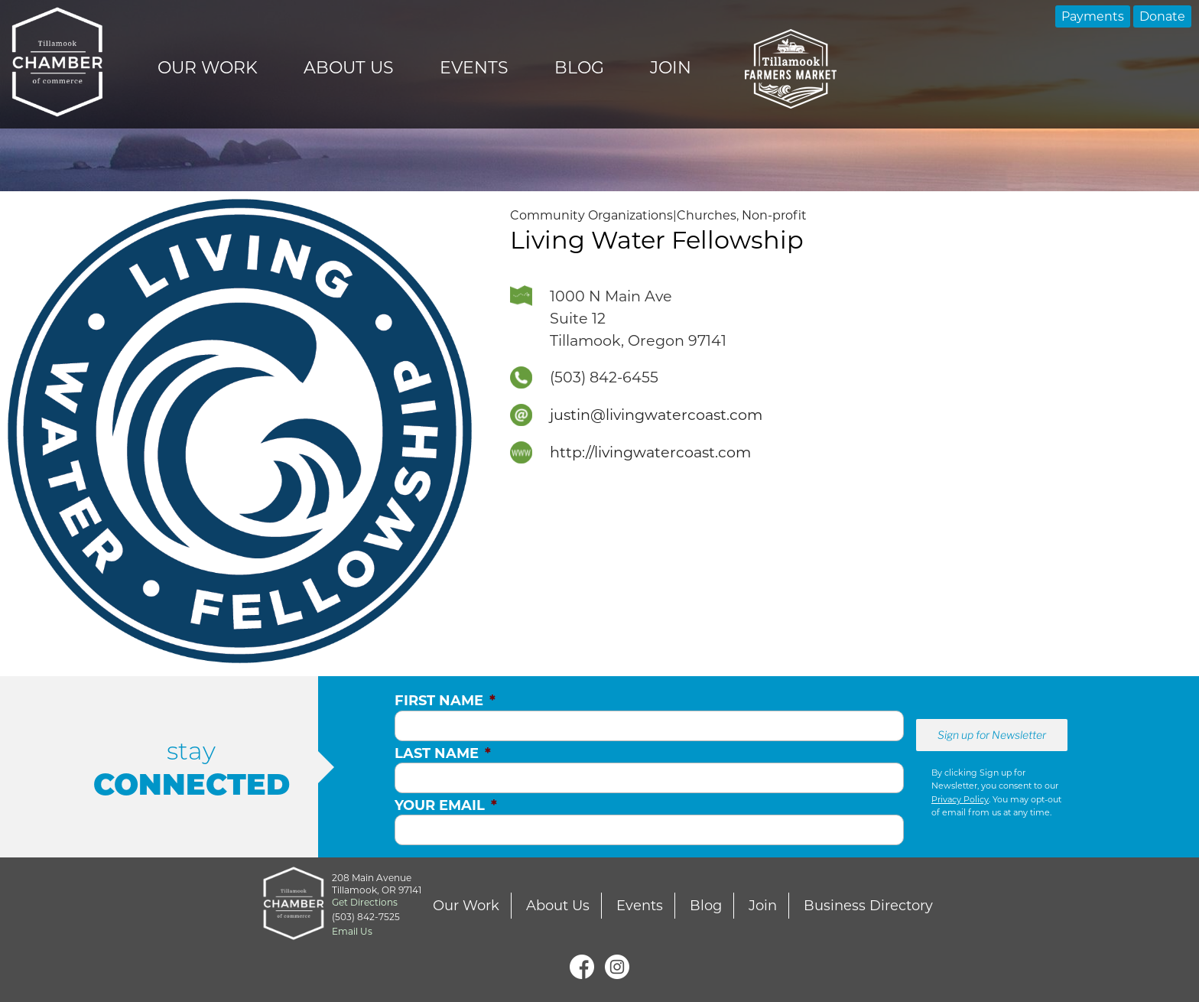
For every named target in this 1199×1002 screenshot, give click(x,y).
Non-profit (774, 215)
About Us (349, 67)
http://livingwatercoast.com (650, 452)
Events (474, 67)
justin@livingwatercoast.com (656, 414)
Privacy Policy (960, 799)
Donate (1162, 16)
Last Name (443, 753)
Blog (579, 67)
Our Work (208, 67)
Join (670, 67)
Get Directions (365, 902)
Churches (706, 215)
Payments (1092, 16)
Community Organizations (591, 215)
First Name (445, 700)
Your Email (446, 805)
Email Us (352, 931)
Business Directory (868, 905)
